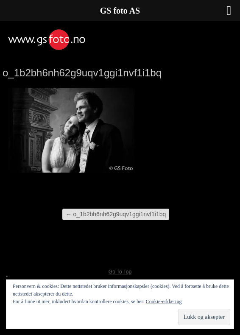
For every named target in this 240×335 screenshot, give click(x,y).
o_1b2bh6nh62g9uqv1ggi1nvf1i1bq (116, 214)
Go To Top (120, 272)
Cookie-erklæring (164, 301)
